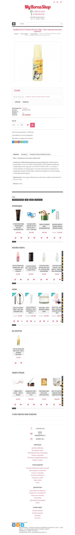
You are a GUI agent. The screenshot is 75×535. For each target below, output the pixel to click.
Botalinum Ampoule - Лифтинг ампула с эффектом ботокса (57, 226)
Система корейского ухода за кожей (37, 468)
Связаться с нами (37, 477)
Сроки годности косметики (37, 470)
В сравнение (22, 320)
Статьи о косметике (37, 473)
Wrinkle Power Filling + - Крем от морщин (18, 393)
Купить (15, 237)
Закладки (38, 515)
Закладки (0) (57, 2)
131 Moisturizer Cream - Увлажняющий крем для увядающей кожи (18, 227)
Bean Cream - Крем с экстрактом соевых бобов (44, 309)
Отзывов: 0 (28, 96)
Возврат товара (37, 460)
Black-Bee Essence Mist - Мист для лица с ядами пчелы (31, 268)
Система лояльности (37, 475)
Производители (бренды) (38, 490)
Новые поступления (37, 495)
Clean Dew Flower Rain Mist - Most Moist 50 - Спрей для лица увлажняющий (57, 268)
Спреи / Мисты (34, 33)
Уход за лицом (24, 33)
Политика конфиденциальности (37, 457)
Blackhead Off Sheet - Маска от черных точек (31, 393)
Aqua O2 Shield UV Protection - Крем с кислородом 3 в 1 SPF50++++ (31, 310)
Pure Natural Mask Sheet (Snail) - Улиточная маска (44, 393)
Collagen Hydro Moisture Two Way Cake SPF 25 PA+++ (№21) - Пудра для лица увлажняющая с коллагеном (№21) (31, 228)
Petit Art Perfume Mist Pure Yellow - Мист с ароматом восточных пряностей (18, 352)
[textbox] (41, 23)
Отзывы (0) (25, 102)
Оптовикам (37, 498)
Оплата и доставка (37, 455)
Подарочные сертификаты (37, 493)
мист (27, 199)
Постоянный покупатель (55, 2)
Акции (37, 502)
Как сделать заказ (37, 450)
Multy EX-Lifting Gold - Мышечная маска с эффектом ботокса (57, 393)
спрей (31, 199)
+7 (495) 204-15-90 (38, 14)
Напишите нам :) (40, 439)
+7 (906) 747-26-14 (39, 11)
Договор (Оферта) (37, 448)
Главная (16, 33)
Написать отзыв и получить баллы (40, 96)
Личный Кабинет (37, 510)
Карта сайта (37, 480)
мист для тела (38, 199)
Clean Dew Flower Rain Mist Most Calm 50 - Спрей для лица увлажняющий (44, 268)
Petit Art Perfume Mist (18, 199)
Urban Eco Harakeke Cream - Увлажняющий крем (44, 226)
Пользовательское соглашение (37, 453)
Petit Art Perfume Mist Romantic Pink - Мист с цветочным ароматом (18, 268)
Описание (17, 102)
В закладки (28, 125)
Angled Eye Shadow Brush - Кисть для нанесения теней (18, 309)
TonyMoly (24, 108)
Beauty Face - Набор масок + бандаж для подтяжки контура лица (57, 310)
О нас (37, 482)
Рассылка (37, 518)
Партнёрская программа (37, 500)
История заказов (37, 513)
